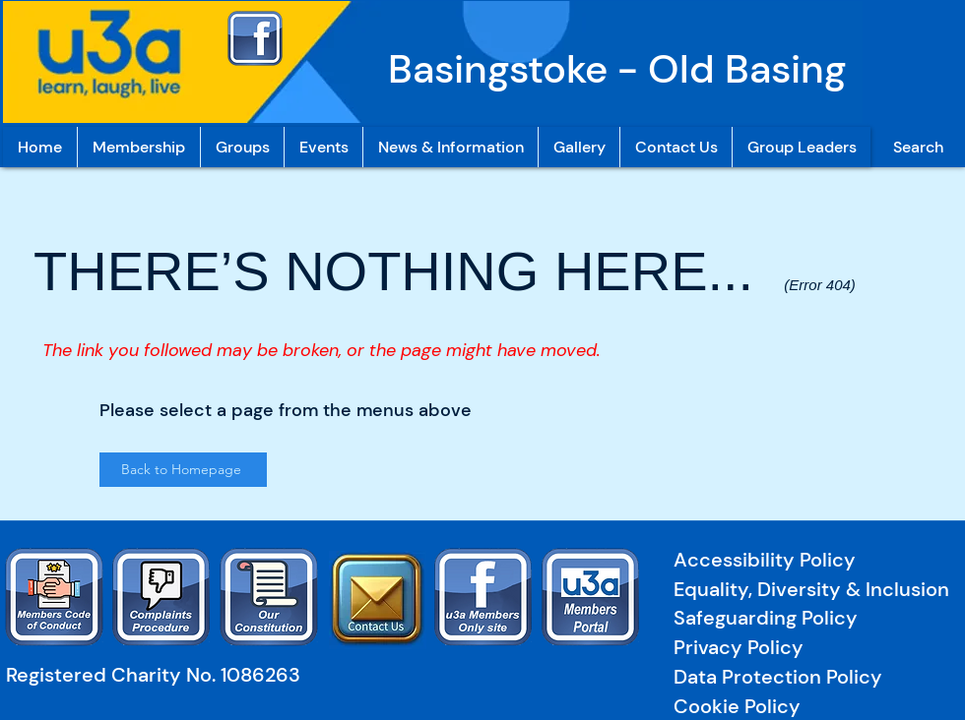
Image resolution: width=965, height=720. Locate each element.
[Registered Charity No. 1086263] (162, 675)
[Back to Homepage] (183, 469)
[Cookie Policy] (742, 706)
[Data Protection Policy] (811, 677)
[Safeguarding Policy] (806, 618)
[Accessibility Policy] (769, 560)
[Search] (917, 147)
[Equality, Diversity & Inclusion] (815, 589)
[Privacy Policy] (803, 647)
